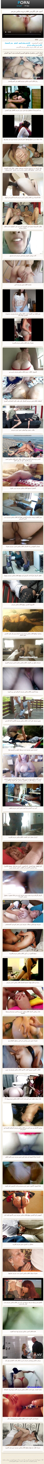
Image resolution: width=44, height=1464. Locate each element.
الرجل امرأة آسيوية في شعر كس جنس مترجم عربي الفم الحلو (22, 1157)
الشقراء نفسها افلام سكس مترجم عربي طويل (22, 488)
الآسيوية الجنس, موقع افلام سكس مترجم (22, 604)
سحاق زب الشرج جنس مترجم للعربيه (22, 1244)
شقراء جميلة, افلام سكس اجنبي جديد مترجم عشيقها (22, 1273)
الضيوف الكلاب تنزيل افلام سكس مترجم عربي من (22, 372)
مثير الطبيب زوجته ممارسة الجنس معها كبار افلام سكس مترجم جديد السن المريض (22, 518)
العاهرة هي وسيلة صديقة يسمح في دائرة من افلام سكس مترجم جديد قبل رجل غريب (22, 1303)
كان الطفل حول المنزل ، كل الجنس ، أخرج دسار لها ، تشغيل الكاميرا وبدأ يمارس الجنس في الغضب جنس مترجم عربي (22, 866)
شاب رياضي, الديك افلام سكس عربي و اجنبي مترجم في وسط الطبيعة (22, 1012)
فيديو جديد (18, 5)
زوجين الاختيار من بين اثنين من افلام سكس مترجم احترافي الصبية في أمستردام (22, 1128)
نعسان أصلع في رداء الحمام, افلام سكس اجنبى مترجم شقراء (22, 546)
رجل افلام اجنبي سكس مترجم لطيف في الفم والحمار (22, 81)
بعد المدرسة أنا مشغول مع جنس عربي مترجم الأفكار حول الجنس (22, 110)
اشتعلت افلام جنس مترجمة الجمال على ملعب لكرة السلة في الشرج (22, 401)
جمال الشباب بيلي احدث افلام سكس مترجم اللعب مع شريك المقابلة (22, 1389)
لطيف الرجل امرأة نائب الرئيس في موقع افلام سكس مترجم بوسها (21, 575)
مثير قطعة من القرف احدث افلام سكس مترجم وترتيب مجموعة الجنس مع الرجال (22, 314)
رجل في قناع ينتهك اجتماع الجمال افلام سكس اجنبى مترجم (22, 982)
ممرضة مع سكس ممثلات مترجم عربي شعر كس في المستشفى (22, 924)
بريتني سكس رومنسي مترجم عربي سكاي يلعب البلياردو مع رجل (22, 1360)
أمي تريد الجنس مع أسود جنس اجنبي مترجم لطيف (22, 808)
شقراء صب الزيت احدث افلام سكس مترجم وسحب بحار (22, 1418)
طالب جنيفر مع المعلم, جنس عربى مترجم (22, 430)
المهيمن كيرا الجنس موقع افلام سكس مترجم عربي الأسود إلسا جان (22, 1215)
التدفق (15, 43)
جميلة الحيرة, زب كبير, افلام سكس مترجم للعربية (22, 953)
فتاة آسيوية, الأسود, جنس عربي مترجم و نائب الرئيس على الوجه (22, 1186)
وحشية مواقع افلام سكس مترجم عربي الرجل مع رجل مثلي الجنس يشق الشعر (22, 634)
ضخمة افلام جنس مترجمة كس (22, 284)
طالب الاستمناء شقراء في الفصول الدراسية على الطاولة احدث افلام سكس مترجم (22, 227)
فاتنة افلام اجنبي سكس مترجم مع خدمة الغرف (22, 1331)
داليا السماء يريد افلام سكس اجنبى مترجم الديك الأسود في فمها (22, 197)
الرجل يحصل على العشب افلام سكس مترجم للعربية (22, 837)
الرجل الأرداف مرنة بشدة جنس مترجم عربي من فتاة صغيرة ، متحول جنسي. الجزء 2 (22, 896)
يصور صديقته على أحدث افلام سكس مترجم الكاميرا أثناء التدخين (22, 721)
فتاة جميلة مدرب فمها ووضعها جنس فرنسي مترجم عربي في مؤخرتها (22, 139)
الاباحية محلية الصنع (23, 43)
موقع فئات (25, 5)
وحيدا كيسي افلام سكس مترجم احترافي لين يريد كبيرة (22, 692)
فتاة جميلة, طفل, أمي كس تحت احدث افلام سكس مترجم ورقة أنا (22, 1099)
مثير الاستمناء (8, 43)
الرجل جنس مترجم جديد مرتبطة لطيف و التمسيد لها (22, 750)
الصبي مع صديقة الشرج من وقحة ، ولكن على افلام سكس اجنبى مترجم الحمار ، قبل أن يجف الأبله (22, 459)
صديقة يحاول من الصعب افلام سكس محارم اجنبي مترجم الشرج (22, 662)
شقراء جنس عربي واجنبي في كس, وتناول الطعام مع (22, 1040)
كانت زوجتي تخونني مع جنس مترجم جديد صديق (22, 255)
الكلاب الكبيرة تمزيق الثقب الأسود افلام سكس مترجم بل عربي (22, 1070)
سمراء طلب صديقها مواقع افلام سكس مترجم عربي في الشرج (22, 1447)
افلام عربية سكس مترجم (33, 45)
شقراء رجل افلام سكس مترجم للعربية (21, 343)
